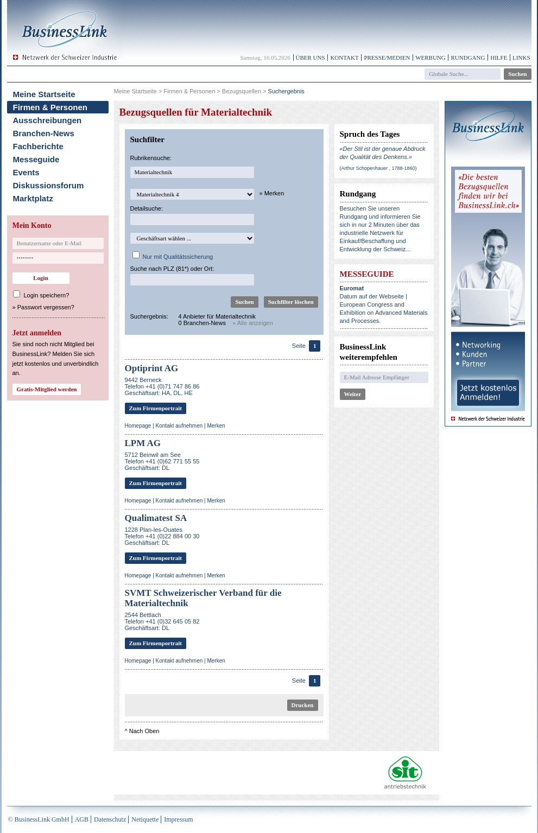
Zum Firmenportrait (155, 408)
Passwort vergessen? (45, 307)
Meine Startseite (44, 94)
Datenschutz (110, 819)
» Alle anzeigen (252, 323)
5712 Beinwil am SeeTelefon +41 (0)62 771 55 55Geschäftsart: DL (162, 461)
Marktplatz (33, 198)
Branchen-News (43, 133)
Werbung (430, 57)
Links (521, 57)
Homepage (138, 426)
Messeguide (36, 159)
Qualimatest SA (156, 518)
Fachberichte (38, 146)
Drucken (303, 705)
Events (26, 172)
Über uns (310, 57)
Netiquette (145, 819)
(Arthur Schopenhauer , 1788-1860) (378, 168)
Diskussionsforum (48, 185)
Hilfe (498, 57)
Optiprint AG (152, 368)
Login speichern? (46, 295)
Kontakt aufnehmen (179, 426)
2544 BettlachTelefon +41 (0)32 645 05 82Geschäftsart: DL (162, 621)
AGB (81, 819)
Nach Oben (144, 731)
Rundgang (468, 57)
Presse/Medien (387, 57)
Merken (216, 426)
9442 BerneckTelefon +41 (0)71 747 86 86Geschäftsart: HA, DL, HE (162, 386)
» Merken (271, 193)
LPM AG (143, 443)
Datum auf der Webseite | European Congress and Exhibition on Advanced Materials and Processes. (384, 304)
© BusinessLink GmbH (38, 819)
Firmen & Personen (50, 107)
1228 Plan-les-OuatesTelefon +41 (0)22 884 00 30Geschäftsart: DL (162, 536)
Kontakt (344, 57)
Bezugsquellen (241, 91)
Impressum (178, 819)
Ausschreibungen (47, 120)
